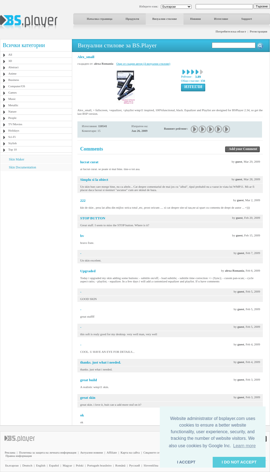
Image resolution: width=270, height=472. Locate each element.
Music (12, 98)
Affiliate (112, 452)
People (12, 117)
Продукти (132, 18)
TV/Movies (15, 124)
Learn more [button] (244, 445)
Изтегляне (221, 18)
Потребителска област (231, 31)
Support (246, 18)
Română (120, 465)
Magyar (67, 465)
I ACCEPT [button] (186, 462)
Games (12, 92)
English (40, 465)
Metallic (13, 105)
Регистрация (258, 31)
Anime (12, 73)
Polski (79, 465)
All (10, 54)
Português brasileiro (99, 465)
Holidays (13, 130)
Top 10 (12, 149)
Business (13, 79)
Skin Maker (16, 159)
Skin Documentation (22, 167)
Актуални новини (91, 452)
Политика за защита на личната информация (47, 452)
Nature (12, 111)
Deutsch (27, 465)
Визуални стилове (164, 18)
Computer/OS (16, 86)
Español (54, 465)
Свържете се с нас (155, 452)
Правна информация (19, 455)
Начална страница (99, 18)
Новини (195, 18)
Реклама (10, 452)
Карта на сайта (130, 452)
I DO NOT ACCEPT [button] (239, 462)
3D (10, 60)
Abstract (13, 67)
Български (12, 465)
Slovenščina (151, 465)
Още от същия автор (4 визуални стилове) (143, 63)
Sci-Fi (12, 136)
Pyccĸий (134, 465)
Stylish (12, 143)
